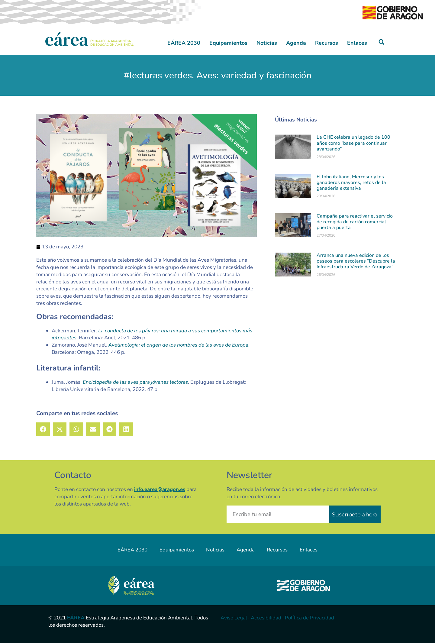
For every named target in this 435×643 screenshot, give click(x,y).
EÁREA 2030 (183, 43)
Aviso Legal (234, 617)
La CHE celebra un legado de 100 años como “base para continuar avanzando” (353, 143)
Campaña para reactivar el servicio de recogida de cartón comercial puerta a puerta (355, 222)
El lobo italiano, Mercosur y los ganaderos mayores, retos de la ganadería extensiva (351, 182)
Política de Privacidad (309, 617)
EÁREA (76, 617)
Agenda (296, 43)
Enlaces (357, 43)
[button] (381, 42)
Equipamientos (228, 43)
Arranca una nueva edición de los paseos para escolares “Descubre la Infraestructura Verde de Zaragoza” (356, 261)
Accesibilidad (266, 617)
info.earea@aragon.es (159, 489)
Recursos (326, 43)
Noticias (266, 43)
